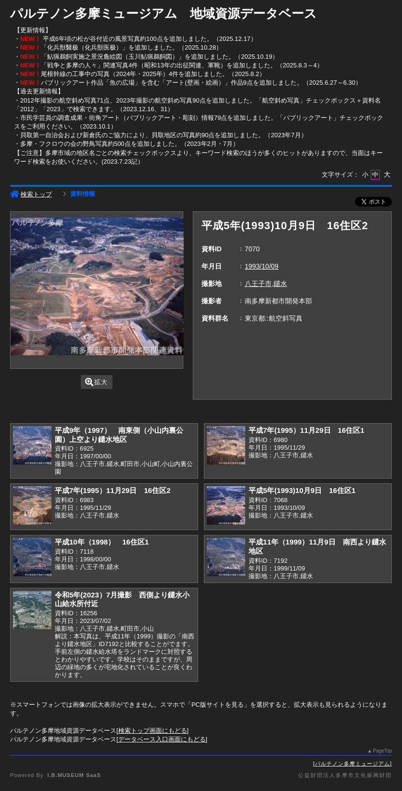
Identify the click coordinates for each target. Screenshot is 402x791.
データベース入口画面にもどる (162, 739)
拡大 (96, 382)
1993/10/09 (261, 266)
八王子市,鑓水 (266, 283)
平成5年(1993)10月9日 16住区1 (302, 490)
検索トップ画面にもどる (152, 730)
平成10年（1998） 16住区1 (102, 542)
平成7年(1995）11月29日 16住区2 (113, 490)
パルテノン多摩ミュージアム (352, 763)
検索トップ (31, 194)
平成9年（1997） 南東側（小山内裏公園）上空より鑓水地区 (119, 434)
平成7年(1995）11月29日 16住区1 (306, 430)
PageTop (382, 750)
